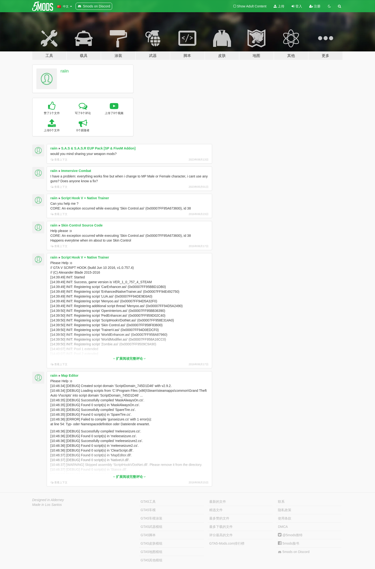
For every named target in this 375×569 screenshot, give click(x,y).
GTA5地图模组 (152, 552)
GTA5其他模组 (152, 560)
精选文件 (216, 510)
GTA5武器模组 (152, 527)
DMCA (283, 527)
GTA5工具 (148, 501)
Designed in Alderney (48, 500)
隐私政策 (284, 510)
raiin (65, 71)
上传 (279, 6)
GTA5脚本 (148, 535)
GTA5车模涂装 (152, 518)
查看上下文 (59, 159)
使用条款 (284, 518)
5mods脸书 (288, 543)
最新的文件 (217, 501)
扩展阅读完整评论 (129, 358)
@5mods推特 (290, 535)
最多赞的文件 (219, 518)
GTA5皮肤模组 (152, 543)
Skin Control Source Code (82, 225)
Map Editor (69, 375)
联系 (281, 501)
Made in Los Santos (47, 505)
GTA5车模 (148, 510)
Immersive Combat (76, 171)
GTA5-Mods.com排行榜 (226, 543)
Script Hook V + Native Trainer (85, 198)
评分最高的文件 (221, 535)
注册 (315, 6)
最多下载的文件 (221, 527)
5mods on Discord (293, 552)
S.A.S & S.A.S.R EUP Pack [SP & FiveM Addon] (98, 148)
